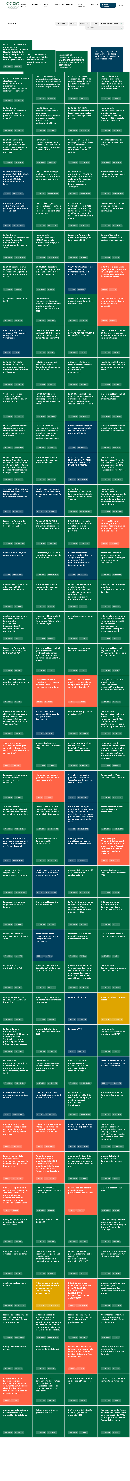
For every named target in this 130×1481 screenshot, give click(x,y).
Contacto (94, 4)
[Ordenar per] (112, 24)
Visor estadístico (82, 5)
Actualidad (70, 4)
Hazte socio (46, 5)
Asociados (36, 4)
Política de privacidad (38, 1478)
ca (119, 5)
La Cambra (61, 23)
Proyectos (84, 23)
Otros (95, 23)
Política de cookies (59, 1478)
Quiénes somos (23, 5)
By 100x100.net (116, 1478)
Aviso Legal (21, 1478)
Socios (73, 23)
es (122, 5)
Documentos (58, 4)
